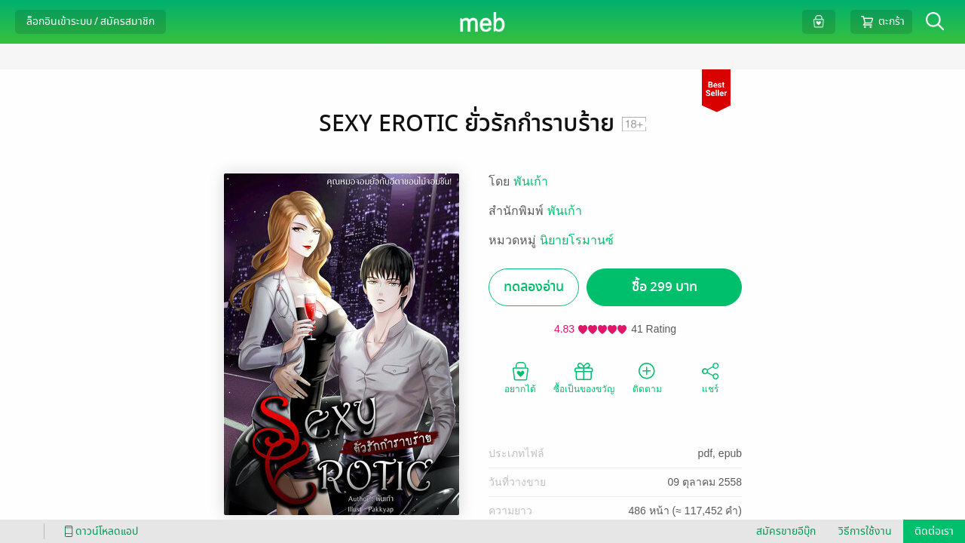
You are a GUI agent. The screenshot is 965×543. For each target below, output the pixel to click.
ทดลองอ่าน (534, 287)
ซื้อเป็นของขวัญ (583, 377)
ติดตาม (647, 377)
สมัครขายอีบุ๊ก (786, 531)
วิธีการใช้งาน (865, 531)
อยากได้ (520, 377)
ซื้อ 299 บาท (664, 287)
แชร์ (710, 377)
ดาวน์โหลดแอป (99, 531)
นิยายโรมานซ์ (577, 240)
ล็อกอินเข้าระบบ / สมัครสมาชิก (90, 21)
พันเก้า (530, 181)
